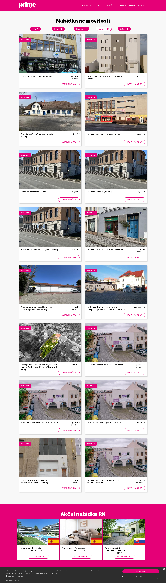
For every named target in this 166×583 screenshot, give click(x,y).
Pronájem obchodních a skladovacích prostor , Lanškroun (103, 481)
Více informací (53, 573)
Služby (100, 5)
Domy (58, 29)
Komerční (104, 29)
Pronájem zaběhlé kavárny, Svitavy (36, 76)
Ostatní (124, 29)
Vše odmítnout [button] (141, 576)
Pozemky (82, 29)
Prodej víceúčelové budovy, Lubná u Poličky (37, 135)
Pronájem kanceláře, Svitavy (33, 192)
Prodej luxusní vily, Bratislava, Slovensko (115, 549)
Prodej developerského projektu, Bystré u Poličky (105, 77)
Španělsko (112, 5)
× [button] (164, 569)
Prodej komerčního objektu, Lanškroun (103, 423)
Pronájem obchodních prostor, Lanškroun (104, 365)
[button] (56, 576)
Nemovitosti (88, 5)
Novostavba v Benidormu (73, 548)
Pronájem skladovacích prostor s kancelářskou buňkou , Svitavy (35, 481)
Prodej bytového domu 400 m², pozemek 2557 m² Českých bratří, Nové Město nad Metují (39, 367)
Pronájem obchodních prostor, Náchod (103, 134)
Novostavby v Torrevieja (30, 548)
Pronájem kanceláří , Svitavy (99, 192)
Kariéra (132, 5)
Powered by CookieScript (13, 580)
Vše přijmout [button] (140, 571)
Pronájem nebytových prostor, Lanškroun (104, 249)
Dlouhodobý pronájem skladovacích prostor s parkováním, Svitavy (37, 308)
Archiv (123, 5)
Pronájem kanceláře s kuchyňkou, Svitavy (39, 249)
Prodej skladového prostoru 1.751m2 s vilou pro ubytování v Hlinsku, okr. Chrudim (105, 308)
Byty (35, 29)
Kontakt (141, 5)
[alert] (83, 575)
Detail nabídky (69, 84)
